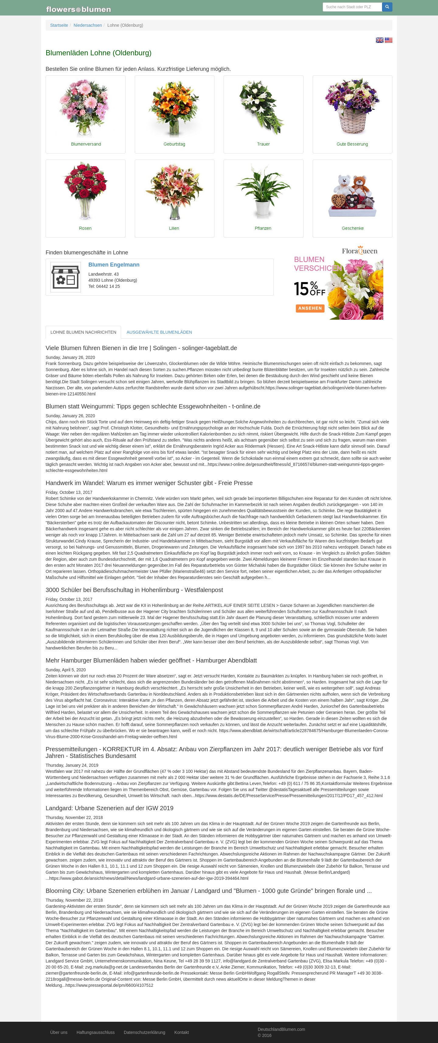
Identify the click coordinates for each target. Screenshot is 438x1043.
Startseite (59, 25)
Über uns (59, 1032)
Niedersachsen (88, 25)
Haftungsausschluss (96, 1032)
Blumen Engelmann (114, 265)
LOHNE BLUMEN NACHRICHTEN (83, 332)
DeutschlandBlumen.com (281, 1029)
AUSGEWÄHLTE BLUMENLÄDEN (159, 332)
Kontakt (181, 1032)
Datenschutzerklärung (144, 1032)
